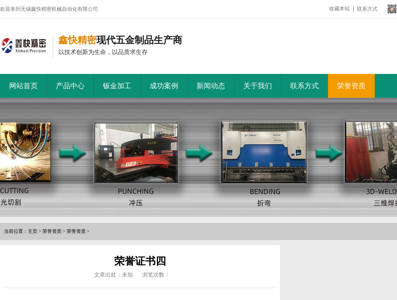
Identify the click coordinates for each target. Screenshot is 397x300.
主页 (32, 231)
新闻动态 (211, 86)
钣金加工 (117, 86)
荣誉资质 (351, 86)
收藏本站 (339, 9)
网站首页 (23, 86)
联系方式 (367, 9)
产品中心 (70, 86)
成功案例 (164, 86)
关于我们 (257, 86)
